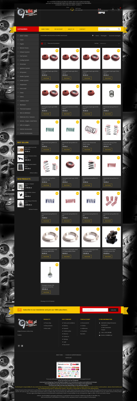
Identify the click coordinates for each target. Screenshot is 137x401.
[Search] (109, 29)
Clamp (20, 92)
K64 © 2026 (68, 357)
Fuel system (22, 56)
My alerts (82, 334)
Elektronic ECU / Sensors (26, 117)
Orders (84, 325)
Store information (105, 319)
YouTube (22, 346)
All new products (33, 209)
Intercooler (22, 88)
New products (48, 325)
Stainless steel (23, 101)
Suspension (22, 84)
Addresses (85, 328)
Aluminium (21, 105)
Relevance (110, 44)
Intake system (22, 80)
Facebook (19, 346)
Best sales (48, 328)
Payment (65, 328)
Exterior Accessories (24, 133)
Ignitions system (23, 68)
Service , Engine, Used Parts (27, 121)
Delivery (65, 325)
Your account (85, 319)
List (45, 43)
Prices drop (48, 323)
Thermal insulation (24, 109)
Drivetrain (21, 64)
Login (64, 342)
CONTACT (82, 29)
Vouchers (84, 331)
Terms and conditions (69, 323)
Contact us (66, 336)
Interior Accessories (24, 129)
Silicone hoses (23, 48)
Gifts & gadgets (23, 125)
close (67, 7)
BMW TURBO (45, 29)
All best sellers (34, 173)
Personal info (85, 323)
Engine (20, 44)
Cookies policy (67, 331)
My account (66, 344)
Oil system (21, 72)
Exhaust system (23, 52)
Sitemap (65, 339)
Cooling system (23, 60)
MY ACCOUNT (59, 29)
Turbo (20, 40)
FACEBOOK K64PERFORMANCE (73, 355)
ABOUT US (71, 29)
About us (65, 334)
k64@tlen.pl (109, 335)
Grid (42, 43)
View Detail (46, 78)
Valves (20, 96)
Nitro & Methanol (23, 113)
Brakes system (23, 76)
